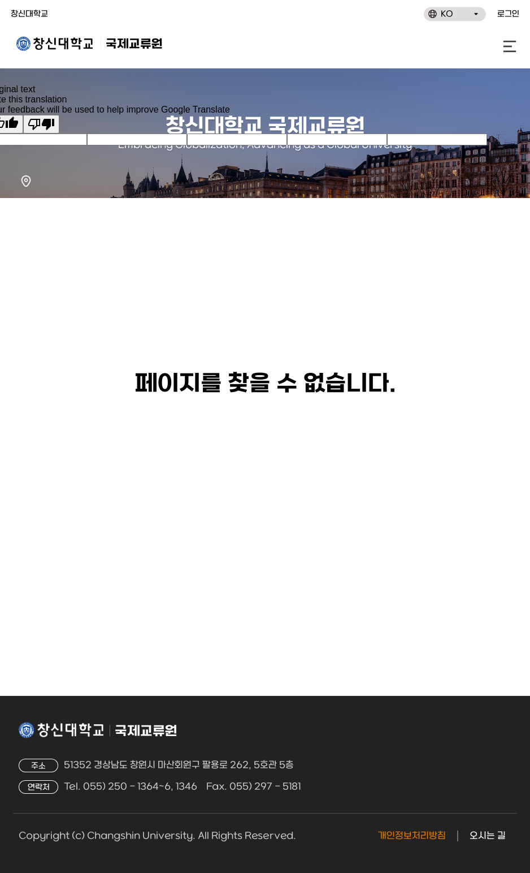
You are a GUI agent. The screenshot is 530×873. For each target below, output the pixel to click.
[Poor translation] (41, 124)
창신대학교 (29, 14)
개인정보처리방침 (411, 836)
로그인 (508, 14)
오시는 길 (488, 836)
